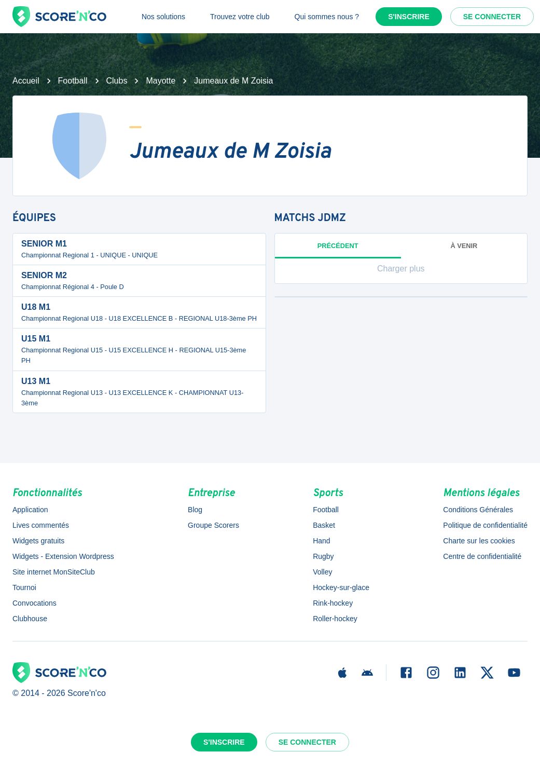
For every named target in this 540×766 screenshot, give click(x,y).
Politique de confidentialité (485, 525)
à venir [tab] (463, 246)
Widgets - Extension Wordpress (63, 556)
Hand (321, 541)
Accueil (25, 80)
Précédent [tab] (338, 250)
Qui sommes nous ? (327, 16)
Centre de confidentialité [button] (482, 556)
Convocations (34, 603)
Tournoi (24, 587)
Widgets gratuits (38, 541)
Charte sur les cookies (479, 541)
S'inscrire (409, 16)
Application (30, 509)
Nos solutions (163, 16)
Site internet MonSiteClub (53, 572)
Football (73, 80)
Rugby (323, 556)
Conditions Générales (478, 509)
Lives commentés (40, 525)
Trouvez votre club (240, 16)
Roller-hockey (335, 618)
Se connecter (492, 16)
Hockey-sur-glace (341, 587)
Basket (324, 525)
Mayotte (160, 80)
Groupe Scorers (213, 525)
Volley (322, 572)
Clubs (117, 80)
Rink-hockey (333, 603)
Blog (195, 509)
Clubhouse (29, 618)
